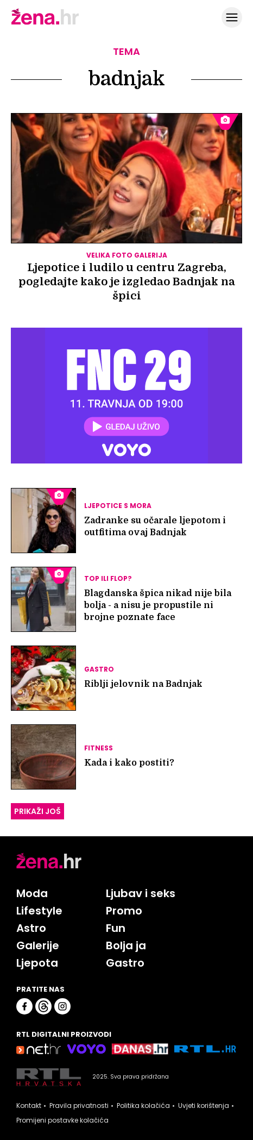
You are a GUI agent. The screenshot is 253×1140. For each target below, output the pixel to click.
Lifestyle (39, 910)
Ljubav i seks (140, 893)
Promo (124, 910)
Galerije (37, 945)
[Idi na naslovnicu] (45, 23)
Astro (31, 928)
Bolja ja (126, 945)
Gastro (125, 962)
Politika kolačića (143, 1106)
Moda (32, 893)
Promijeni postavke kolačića (62, 1120)
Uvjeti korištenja (203, 1106)
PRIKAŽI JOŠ (37, 811)
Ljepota (37, 962)
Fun (115, 928)
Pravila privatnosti (79, 1106)
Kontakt (28, 1106)
